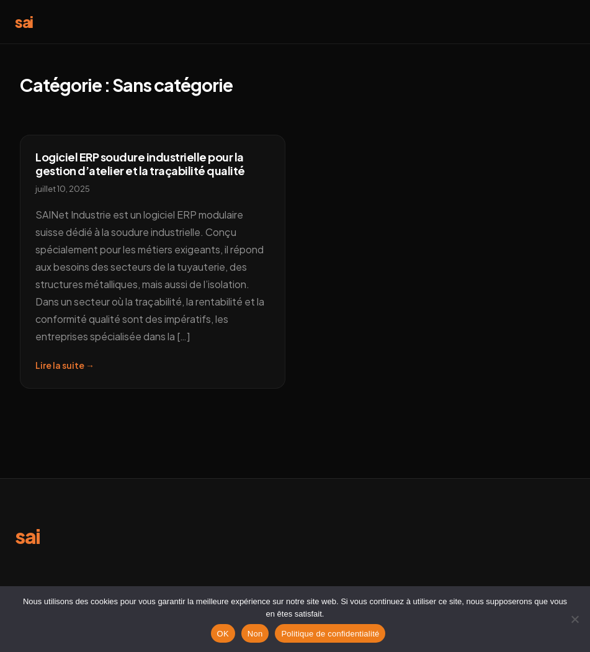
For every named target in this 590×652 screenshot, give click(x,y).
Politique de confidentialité (330, 633)
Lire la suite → (64, 365)
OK (223, 633)
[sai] (24, 23)
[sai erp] (27, 539)
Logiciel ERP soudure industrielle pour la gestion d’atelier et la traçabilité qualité (140, 164)
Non (255, 633)
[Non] (574, 619)
